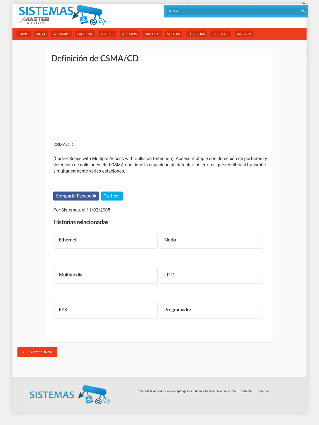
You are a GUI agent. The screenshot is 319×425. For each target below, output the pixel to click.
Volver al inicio (37, 352)
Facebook (85, 34)
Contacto (246, 391)
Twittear (112, 196)
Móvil (41, 34)
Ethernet (68, 239)
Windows (129, 34)
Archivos (244, 34)
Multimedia (70, 274)
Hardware (220, 34)
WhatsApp (61, 34)
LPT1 (169, 274)
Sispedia (173, 34)
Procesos (152, 34)
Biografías (196, 34)
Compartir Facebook (76, 196)
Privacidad (263, 391)
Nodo (170, 239)
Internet (107, 34)
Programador (177, 309)
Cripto (23, 34)
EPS (63, 309)
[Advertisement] (90, 102)
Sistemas (62, 15)
